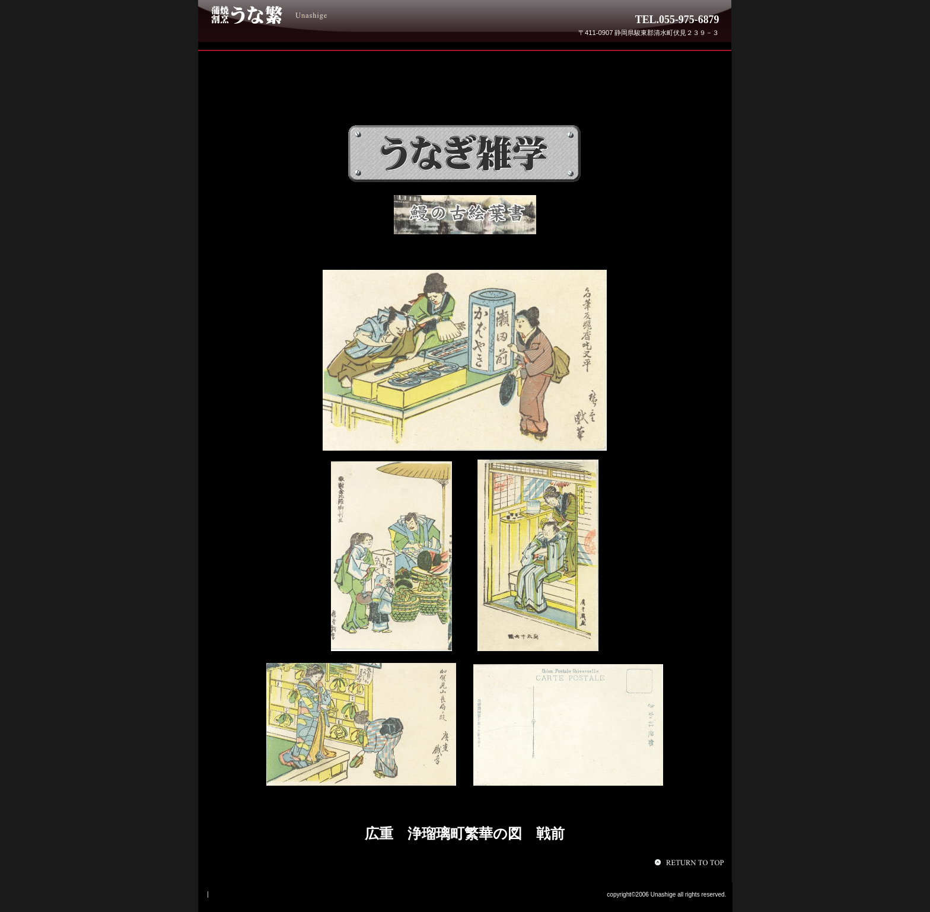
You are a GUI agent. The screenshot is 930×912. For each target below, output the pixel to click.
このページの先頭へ (691, 862)
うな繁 (298, 15)
